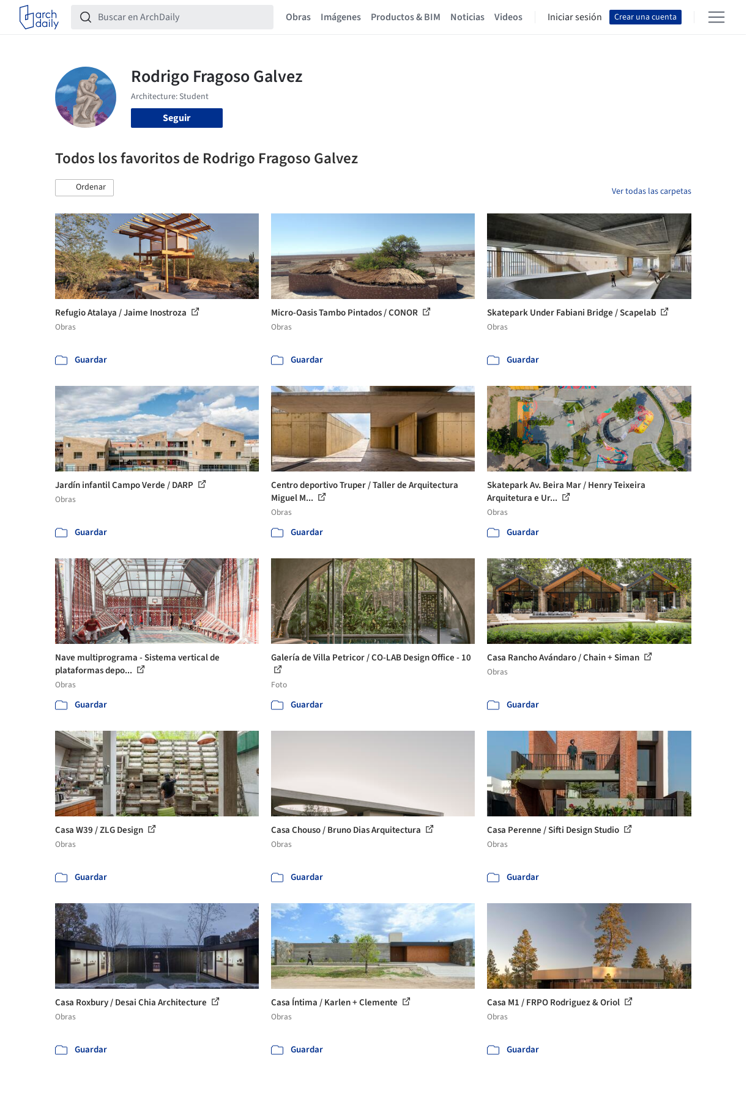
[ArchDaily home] (39, 17)
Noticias (467, 17)
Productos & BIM (406, 17)
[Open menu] (716, 17)
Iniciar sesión (575, 17)
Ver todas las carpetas (651, 191)
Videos (508, 17)
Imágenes (341, 17)
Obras (298, 17)
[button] (84, 187)
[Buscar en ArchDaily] (182, 17)
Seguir (176, 118)
